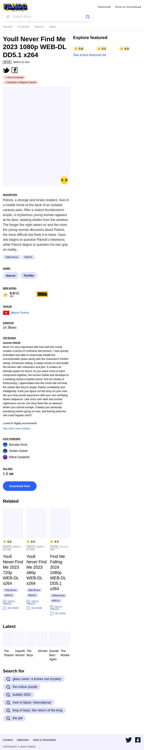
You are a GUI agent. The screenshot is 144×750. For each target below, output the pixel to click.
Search (39, 27)
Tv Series (23, 27)
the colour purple (21, 687)
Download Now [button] (19, 486)
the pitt (14, 718)
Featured (104, 7)
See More (11, 608)
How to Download (128, 7)
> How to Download (14, 77)
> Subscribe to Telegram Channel (20, 82)
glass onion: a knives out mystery (33, 679)
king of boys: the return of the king (34, 710)
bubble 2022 (18, 695)
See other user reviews (16, 428)
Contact (8, 740)
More (52, 27)
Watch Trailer (16, 312)
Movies (7, 27)
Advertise (23, 740)
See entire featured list (89, 55)
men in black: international (28, 702)
